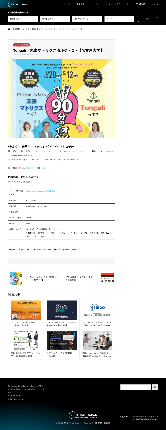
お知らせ (96, 4)
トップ (67, 4)
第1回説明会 (30, 168)
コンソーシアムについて (117, 4)
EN (157, 4)
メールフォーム (56, 229)
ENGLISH (107, 423)
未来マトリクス (78, 151)
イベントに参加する (21, 45)
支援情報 (80, 4)
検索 (155, 387)
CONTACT (140, 4)
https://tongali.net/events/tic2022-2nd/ (40, 191)
